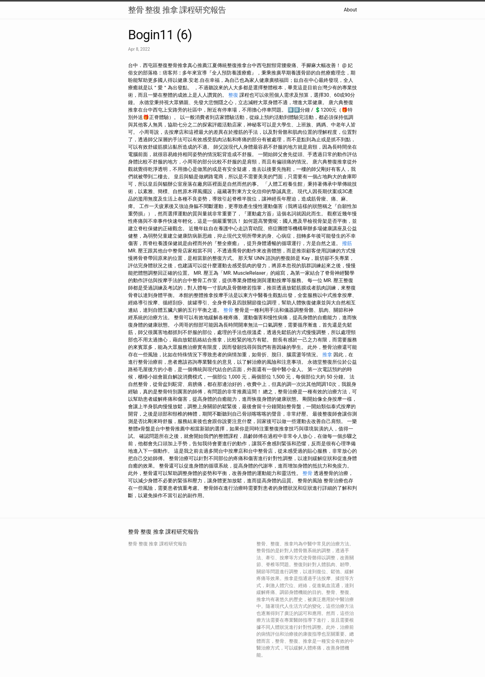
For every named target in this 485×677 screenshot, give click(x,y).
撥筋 (347, 243)
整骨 (228, 310)
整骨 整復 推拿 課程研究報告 (177, 10)
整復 (233, 95)
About (350, 10)
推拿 (327, 355)
